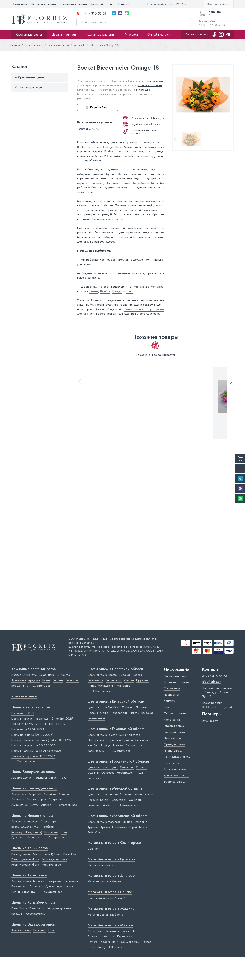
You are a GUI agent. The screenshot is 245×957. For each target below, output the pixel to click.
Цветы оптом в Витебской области (116, 701)
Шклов (127, 822)
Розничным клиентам (73, 4)
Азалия (16, 675)
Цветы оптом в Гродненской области (118, 761)
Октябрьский (96, 740)
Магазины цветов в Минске (110, 925)
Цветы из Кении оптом (29, 848)
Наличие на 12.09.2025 (27, 729)
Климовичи (119, 827)
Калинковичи (96, 751)
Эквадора (112, 183)
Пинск (92, 685)
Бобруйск (94, 832)
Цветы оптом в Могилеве (104, 822)
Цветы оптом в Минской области (115, 788)
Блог (112, 4)
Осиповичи (141, 822)
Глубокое (147, 713)
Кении (126, 183)
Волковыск (95, 778)
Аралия (16, 821)
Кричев (105, 827)
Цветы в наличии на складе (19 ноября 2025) (42, 718)
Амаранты (55, 799)
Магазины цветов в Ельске (110, 892)
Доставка (136, 118)
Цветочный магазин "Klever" (106, 898)
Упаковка (131, 34)
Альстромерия (21, 881)
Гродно (117, 291)
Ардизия (34, 680)
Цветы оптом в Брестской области (116, 669)
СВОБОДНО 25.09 (24, 724)
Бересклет (72, 680)
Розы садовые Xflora (25, 859)
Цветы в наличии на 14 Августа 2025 (36, 751)
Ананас (46, 805)
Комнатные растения (100, 34)
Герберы (48, 827)
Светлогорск (134, 745)
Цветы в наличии (63, 34)
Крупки (104, 800)
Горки (133, 827)
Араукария (18, 680)
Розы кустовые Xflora (25, 864)
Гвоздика (39, 881)
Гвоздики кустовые (59, 908)
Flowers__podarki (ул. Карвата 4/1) (111, 936)
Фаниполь (135, 800)
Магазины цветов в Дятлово (111, 875)
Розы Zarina (19, 908)
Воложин (126, 794)
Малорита (123, 685)
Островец (108, 772)
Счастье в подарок (100, 865)
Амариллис (47, 675)
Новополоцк (119, 713)
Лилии (53, 777)
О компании (19, 4)
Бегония (58, 680)
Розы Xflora (70, 854)
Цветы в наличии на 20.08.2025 (33, 745)
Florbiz (108, 151)
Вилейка (107, 805)
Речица (105, 745)
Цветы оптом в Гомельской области (117, 729)
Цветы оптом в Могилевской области (118, 816)
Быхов (143, 827)
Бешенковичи (96, 718)
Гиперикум (54, 881)
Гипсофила (51, 832)
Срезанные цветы (29, 34)
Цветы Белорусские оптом (33, 772)
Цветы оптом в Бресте (102, 675)
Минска (139, 286)
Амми (35, 805)
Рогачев (118, 745)
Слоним (141, 767)
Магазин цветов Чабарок (104, 881)
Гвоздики (17, 914)
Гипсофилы (71, 881)
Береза (137, 675)
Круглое (93, 827)
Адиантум (30, 675)
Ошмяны (93, 772)
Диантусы (17, 837)
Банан (46, 680)
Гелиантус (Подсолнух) (26, 832)
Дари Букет (95, 931)
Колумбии (139, 183)
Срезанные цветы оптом (107, 219)
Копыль (149, 794)
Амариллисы (20, 805)
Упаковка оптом (24, 696)
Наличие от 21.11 (22, 713)
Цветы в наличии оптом (30, 707)
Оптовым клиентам (43, 4)
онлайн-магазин (153, 81)
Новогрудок (125, 772)
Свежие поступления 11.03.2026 (33, 756)
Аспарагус (31, 821)
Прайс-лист (97, 4)
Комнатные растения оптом (33, 669)
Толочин (127, 707)
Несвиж (93, 800)
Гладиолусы (19, 886)
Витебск (105, 291)
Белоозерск (95, 680)
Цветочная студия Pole (120, 931)
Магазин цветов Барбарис (105, 914)
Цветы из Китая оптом (29, 875)
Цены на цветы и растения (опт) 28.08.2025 (41, 740)
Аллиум (64, 794)
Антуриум (63, 675)
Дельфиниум (53, 886)
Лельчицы (141, 740)
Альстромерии (21, 777)
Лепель (134, 713)
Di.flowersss (116, 947)
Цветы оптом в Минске (103, 794)
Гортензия (36, 886)
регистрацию (143, 90)
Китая (154, 183)
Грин (64, 832)
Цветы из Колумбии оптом (33, 902)
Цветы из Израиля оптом (32, 815)
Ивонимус (33, 837)
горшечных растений (143, 228)
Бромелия (18, 685)
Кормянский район (120, 740)
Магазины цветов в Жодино (111, 908)
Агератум (35, 794)
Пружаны (142, 680)
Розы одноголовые (54, 859)
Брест (129, 291)
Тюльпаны (40, 777)
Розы (63, 777)
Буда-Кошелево (129, 735)
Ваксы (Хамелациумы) (25, 827)
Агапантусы (18, 794)
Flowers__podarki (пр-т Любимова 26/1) (115, 942)
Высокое (124, 675)
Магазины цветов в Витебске (111, 859)
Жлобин (93, 745)
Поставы (141, 707)
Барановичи (114, 680)
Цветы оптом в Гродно (103, 767)
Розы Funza (36, 908)
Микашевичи (106, 685)
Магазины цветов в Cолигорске (114, 842)
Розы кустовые (51, 864)
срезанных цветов (106, 228)
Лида (139, 772)
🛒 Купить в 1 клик (97, 107)
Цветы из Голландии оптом (34, 788)
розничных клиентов (149, 85)
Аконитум (50, 794)
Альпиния (17, 799)
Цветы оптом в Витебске (103, 707)
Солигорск (119, 800)
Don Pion (93, 848)
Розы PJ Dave (52, 854)
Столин (129, 680)
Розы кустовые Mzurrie (26, 854)
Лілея (147, 942)
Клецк (138, 794)
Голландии (96, 183)
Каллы (69, 886)
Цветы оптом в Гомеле (102, 735)
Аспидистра (48, 821)
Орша (104, 713)
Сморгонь (127, 767)
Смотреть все (41, 685)
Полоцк (93, 713)
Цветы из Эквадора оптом (33, 924)
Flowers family (97, 947)
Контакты (124, 4)
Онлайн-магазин (159, 34)
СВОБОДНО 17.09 (52, 724)
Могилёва (157, 286)
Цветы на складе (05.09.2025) (32, 735)
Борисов (93, 805)
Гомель (93, 291)
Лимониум (29, 892)
